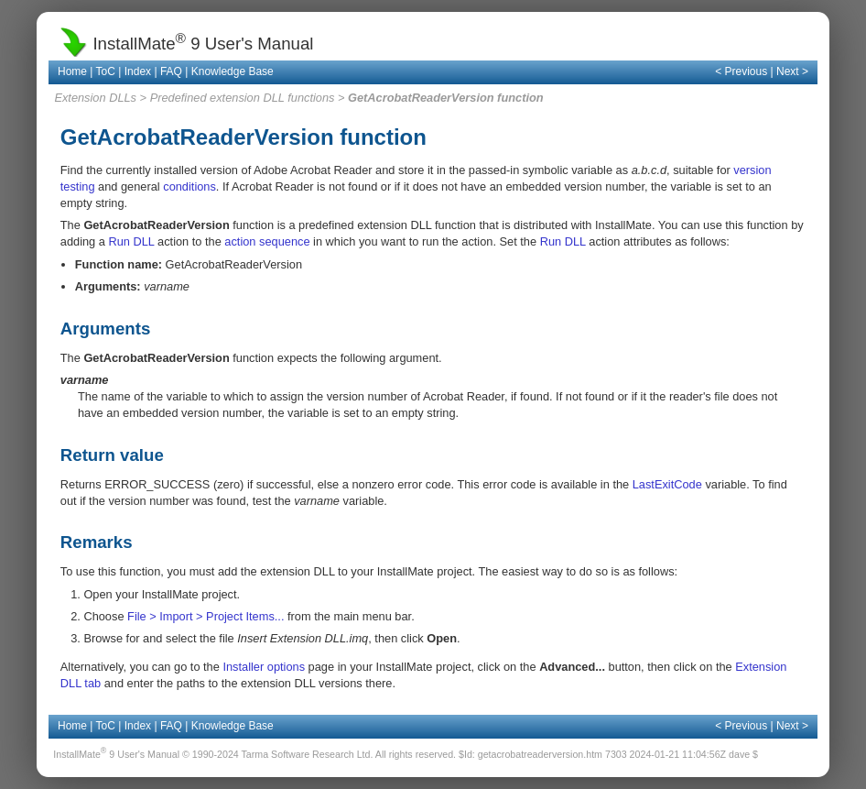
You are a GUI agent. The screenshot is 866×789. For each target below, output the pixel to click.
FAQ (171, 71)
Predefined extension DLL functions (242, 97)
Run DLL (131, 241)
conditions (189, 186)
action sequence (266, 241)
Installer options (263, 667)
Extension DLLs (95, 97)
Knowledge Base (232, 71)
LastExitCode (667, 484)
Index (137, 71)
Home (72, 71)
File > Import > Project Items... (205, 616)
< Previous (741, 71)
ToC (105, 71)
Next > (792, 71)
